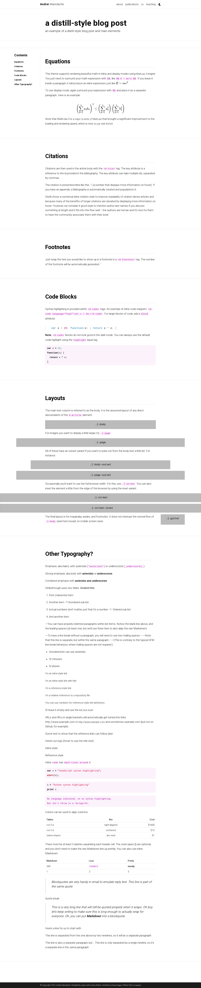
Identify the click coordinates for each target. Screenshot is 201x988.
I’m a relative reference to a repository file (69, 694)
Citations (17, 66)
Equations (18, 62)
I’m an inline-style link (57, 672)
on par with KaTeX (108, 123)
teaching (151, 4)
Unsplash (138, 985)
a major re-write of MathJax (89, 118)
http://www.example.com (93, 720)
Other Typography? (22, 84)
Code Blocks (19, 75)
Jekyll (83, 985)
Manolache (53, 4)
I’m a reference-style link (59, 687)
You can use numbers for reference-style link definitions (77, 701)
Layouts (17, 80)
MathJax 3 (142, 73)
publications (132, 4)
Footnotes (18, 71)
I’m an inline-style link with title (62, 680)
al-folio (93, 985)
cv (142, 4)
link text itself (86, 708)
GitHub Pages (117, 985)
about (119, 4)
